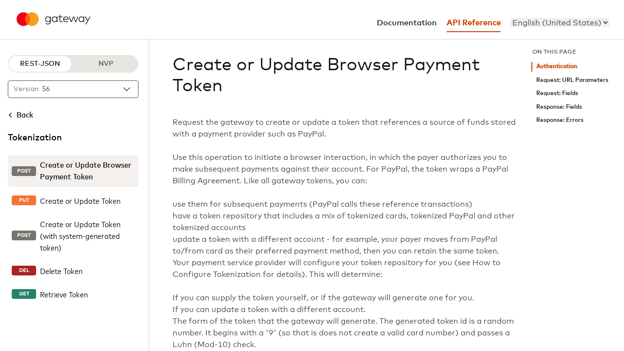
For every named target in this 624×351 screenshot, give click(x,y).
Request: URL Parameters (572, 80)
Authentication (556, 66)
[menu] (559, 22)
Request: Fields (557, 93)
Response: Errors (560, 120)
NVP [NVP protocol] (105, 63)
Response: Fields (559, 107)
